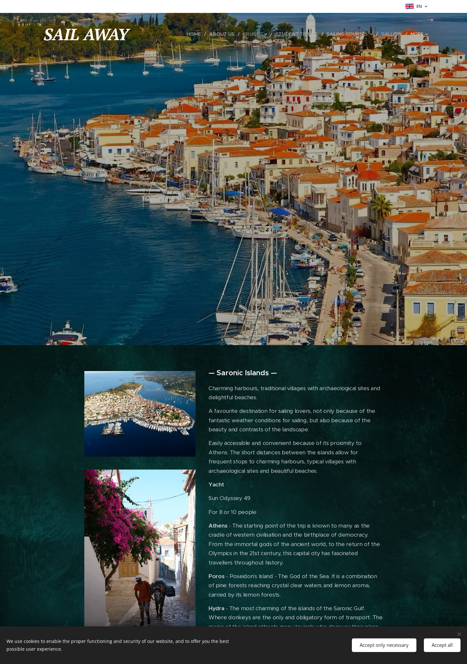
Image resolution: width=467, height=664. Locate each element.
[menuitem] (206, 34)
